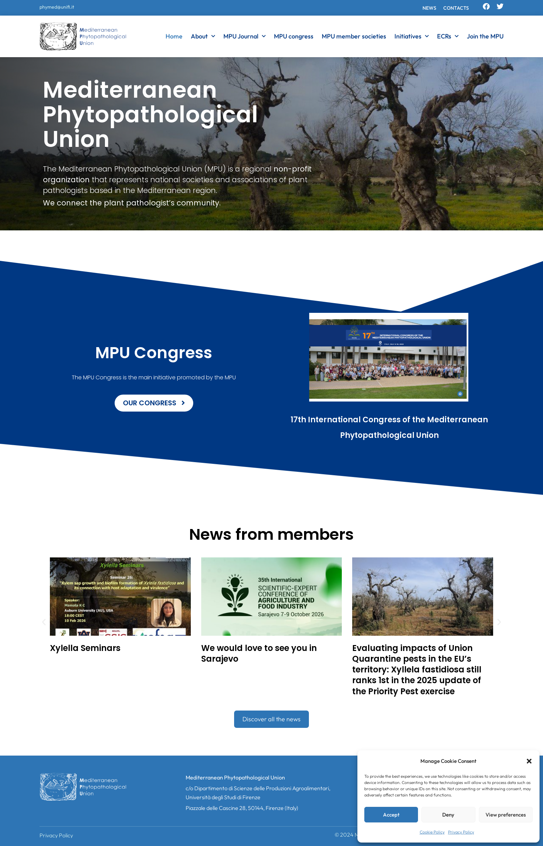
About (203, 36)
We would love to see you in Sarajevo (259, 653)
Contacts (456, 8)
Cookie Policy (432, 832)
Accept (391, 814)
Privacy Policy (461, 832)
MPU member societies (354, 36)
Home (174, 36)
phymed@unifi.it (56, 7)
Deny (448, 814)
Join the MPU (485, 36)
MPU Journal (244, 36)
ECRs (448, 36)
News (429, 8)
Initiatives (411, 36)
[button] (529, 761)
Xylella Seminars (85, 648)
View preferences (506, 814)
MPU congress (293, 36)
